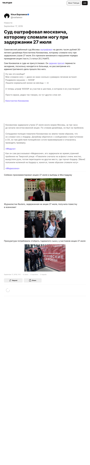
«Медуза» (10, 149)
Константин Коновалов (17, 101)
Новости (8, 23)
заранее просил (56, 63)
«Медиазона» (12, 168)
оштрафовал (46, 49)
